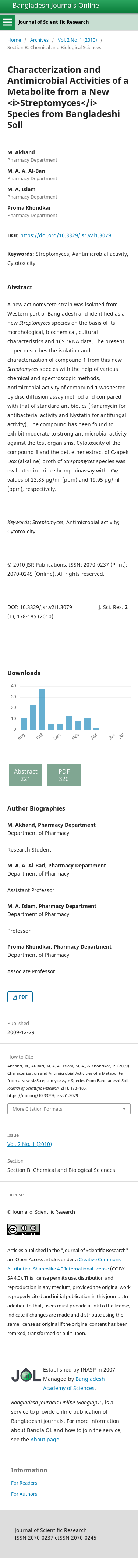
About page (45, 1439)
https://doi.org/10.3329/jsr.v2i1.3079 (65, 235)
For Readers (24, 1482)
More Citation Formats (37, 1108)
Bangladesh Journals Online (56, 5)
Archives (39, 40)
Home (14, 40)
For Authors (24, 1493)
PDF (23, 997)
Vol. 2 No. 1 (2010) (77, 40)
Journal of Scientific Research (53, 21)
